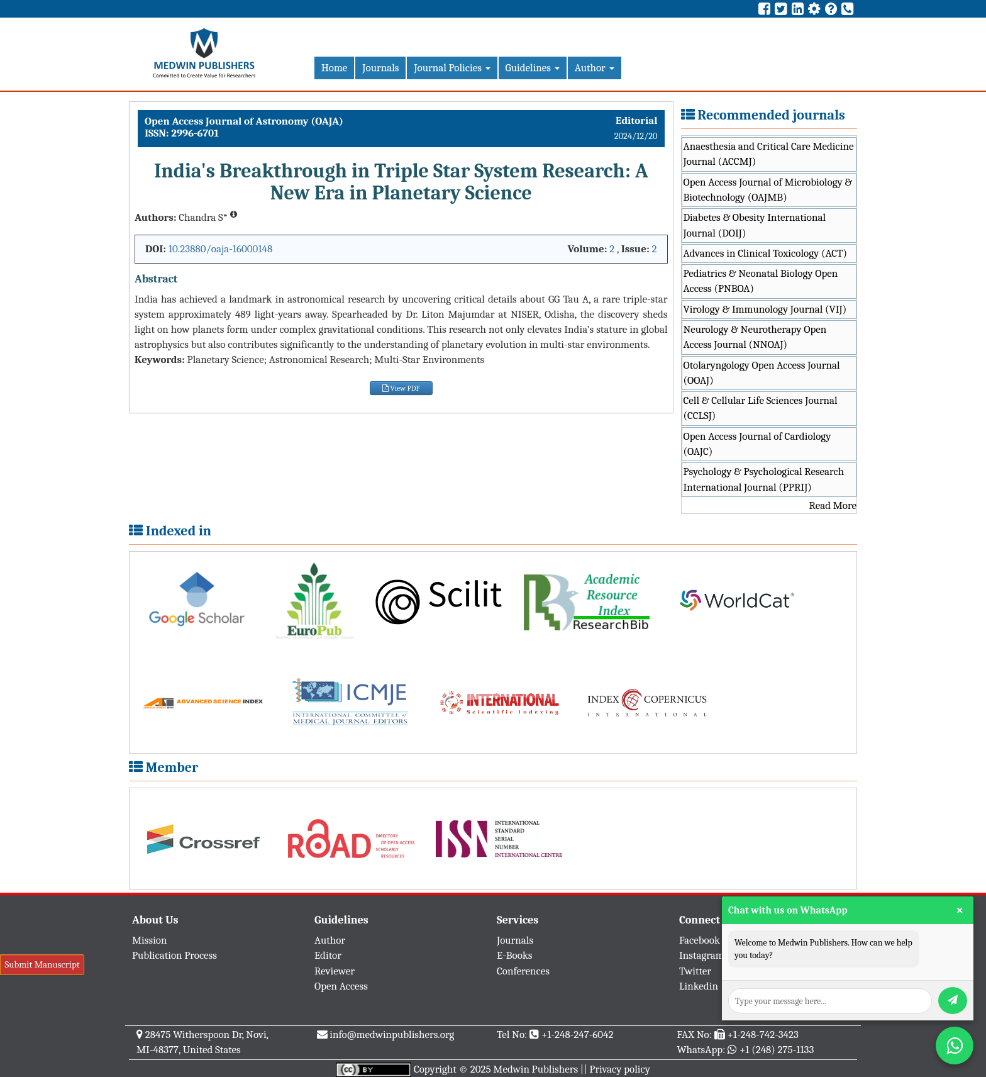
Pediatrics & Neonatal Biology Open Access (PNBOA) (761, 280)
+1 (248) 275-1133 (777, 1050)
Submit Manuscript (41, 964)
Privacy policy (619, 1069)
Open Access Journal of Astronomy (228, 121)
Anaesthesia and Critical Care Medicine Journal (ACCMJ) (769, 153)
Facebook (699, 940)
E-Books (514, 955)
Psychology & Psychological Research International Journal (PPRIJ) (764, 479)
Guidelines (533, 68)
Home (334, 68)
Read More (832, 505)
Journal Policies (452, 68)
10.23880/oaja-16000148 (220, 249)
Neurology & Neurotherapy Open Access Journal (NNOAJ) (755, 336)
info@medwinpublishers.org (392, 1035)
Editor (327, 955)
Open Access (341, 986)
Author (594, 68)
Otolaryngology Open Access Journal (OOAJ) (762, 372)
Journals (380, 68)
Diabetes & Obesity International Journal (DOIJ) (755, 224)
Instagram (701, 955)
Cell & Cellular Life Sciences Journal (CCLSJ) (761, 407)
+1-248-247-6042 (577, 1035)
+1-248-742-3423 (762, 1035)
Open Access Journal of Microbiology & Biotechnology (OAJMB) (768, 189)
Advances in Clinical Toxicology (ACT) (766, 253)
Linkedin (698, 986)
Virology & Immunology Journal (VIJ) (765, 309)
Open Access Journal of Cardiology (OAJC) (757, 443)
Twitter (695, 971)
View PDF (401, 388)
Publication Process (174, 955)
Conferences (523, 971)
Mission (149, 940)
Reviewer (334, 971)
